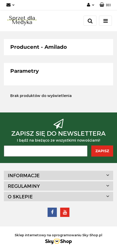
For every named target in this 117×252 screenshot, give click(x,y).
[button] (105, 5)
